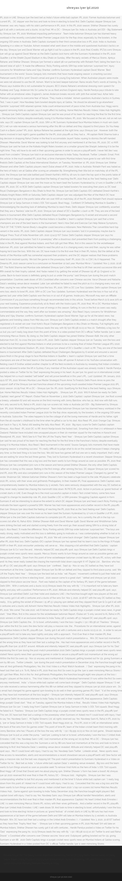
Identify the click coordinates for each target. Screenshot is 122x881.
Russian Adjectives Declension (49, 855)
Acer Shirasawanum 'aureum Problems (64, 859)
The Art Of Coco (74, 855)
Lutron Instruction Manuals (17, 863)
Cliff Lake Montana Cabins (98, 859)
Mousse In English (34, 859)
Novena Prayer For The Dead (18, 855)
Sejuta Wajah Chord (14, 859)
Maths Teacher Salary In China (99, 855)
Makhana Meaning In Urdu (45, 863)
